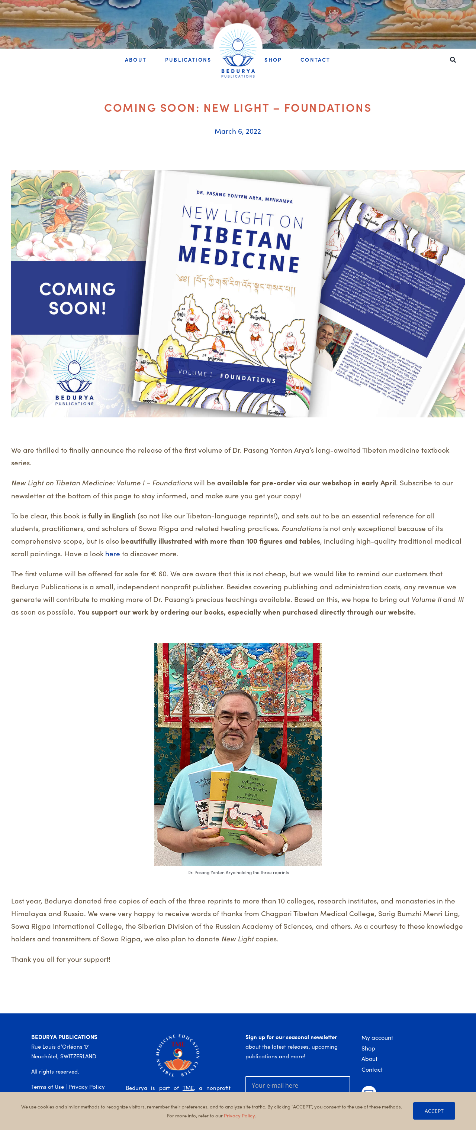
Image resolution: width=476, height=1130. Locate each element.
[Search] (453, 60)
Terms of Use (47, 1086)
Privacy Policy (86, 1086)
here (112, 553)
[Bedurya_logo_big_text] (238, 32)
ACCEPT (434, 1110)
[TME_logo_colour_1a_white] (178, 1035)
